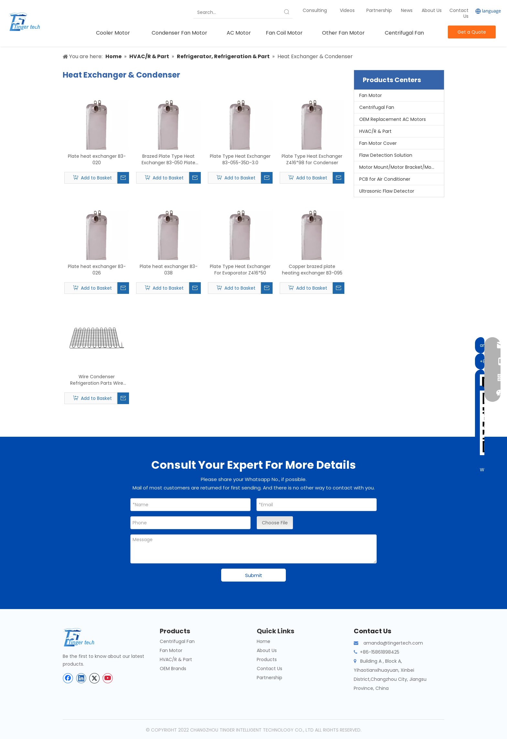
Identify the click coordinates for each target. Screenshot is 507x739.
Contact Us (459, 13)
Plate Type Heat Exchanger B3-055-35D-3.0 (240, 159)
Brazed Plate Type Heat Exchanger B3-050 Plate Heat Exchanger (168, 159)
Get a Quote (472, 32)
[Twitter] (94, 678)
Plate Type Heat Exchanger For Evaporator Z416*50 (240, 269)
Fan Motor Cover (378, 143)
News (407, 10)
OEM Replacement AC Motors (392, 119)
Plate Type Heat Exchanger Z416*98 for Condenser (312, 159)
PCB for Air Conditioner (384, 179)
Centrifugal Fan (376, 107)
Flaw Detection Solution (385, 155)
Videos (347, 10)
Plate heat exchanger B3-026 (97, 269)
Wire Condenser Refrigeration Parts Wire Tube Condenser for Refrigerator (96, 379)
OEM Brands (173, 668)
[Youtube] (107, 678)
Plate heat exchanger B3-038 (169, 269)
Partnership (379, 10)
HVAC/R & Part (375, 131)
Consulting (315, 10)
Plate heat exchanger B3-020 (97, 159)
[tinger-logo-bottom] (84, 637)
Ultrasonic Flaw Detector (386, 191)
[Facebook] (68, 678)
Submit (253, 575)
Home (263, 641)
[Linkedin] (81, 678)
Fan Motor (370, 95)
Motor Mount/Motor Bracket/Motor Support (401, 167)
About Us (432, 10)
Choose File (275, 522)
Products (267, 659)
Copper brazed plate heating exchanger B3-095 (312, 269)
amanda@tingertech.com (393, 643)
